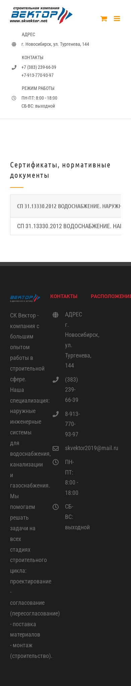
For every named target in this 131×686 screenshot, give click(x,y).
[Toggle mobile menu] (117, 18)
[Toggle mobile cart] (104, 18)
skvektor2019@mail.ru (73, 447)
